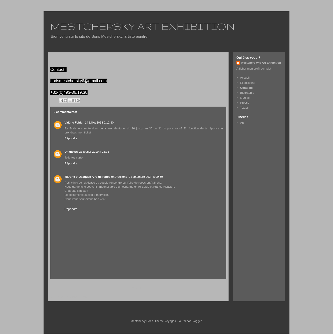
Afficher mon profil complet (253, 68)
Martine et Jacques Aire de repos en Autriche (96, 176)
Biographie (247, 92)
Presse (244, 102)
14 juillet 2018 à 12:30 (99, 122)
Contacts (246, 87)
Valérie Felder (74, 122)
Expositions (247, 82)
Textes (244, 107)
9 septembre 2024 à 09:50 (146, 176)
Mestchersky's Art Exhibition (261, 62)
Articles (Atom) (78, 296)
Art (242, 122)
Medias (245, 97)
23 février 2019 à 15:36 (94, 151)
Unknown (71, 151)
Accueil (138, 287)
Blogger (197, 321)
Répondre (71, 138)
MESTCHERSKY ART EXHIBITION (142, 26)
